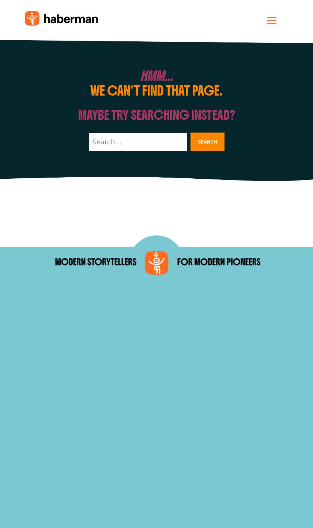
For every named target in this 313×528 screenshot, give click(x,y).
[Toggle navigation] (271, 20)
